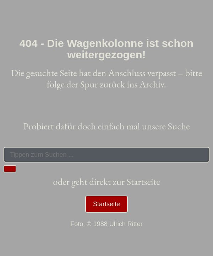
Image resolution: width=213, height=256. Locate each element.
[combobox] (106, 154)
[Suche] (10, 168)
